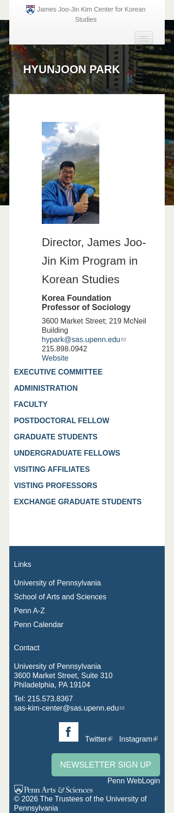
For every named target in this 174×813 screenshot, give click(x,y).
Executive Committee (58, 372)
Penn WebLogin (133, 781)
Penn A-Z (29, 611)
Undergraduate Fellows (67, 453)
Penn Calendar (39, 625)
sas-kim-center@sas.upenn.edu (66, 708)
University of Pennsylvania (57, 583)
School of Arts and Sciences (60, 597)
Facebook (68, 732)
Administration (45, 388)
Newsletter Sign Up (105, 764)
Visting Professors (55, 485)
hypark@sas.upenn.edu (81, 339)
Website (55, 358)
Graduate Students (55, 437)
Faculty (31, 404)
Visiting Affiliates (52, 469)
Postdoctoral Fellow (62, 421)
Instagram (135, 739)
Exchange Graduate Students (78, 502)
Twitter (96, 739)
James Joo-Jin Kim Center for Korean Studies (85, 14)
